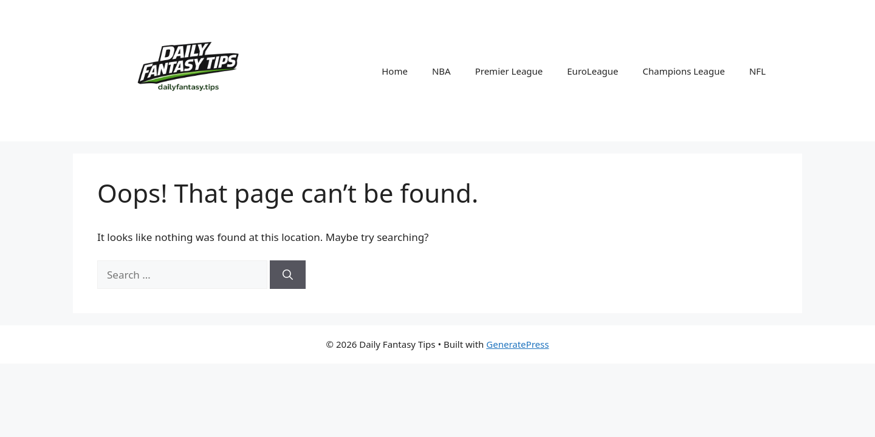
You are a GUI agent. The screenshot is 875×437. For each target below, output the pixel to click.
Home (395, 71)
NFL (757, 71)
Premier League (509, 71)
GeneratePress (517, 344)
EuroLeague (592, 71)
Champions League (684, 71)
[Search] (288, 275)
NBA (441, 71)
